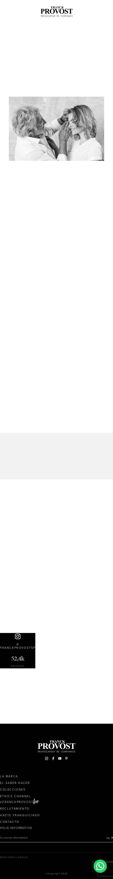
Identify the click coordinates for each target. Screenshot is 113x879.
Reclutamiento (15, 808)
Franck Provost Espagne (56, 10)
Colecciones (13, 789)
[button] (100, 866)
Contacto (9, 822)
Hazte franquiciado (20, 815)
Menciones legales (14, 857)
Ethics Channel (15, 796)
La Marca (9, 776)
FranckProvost (18, 802)
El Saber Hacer (15, 783)
